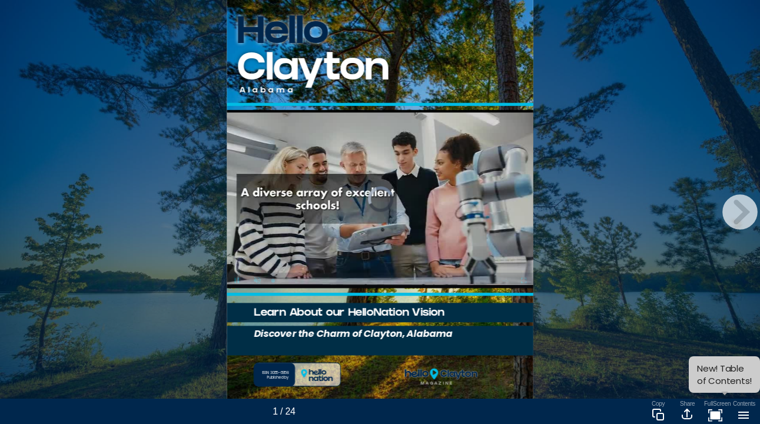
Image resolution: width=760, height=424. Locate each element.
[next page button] (740, 212)
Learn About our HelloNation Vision (349, 313)
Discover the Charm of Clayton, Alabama (353, 333)
